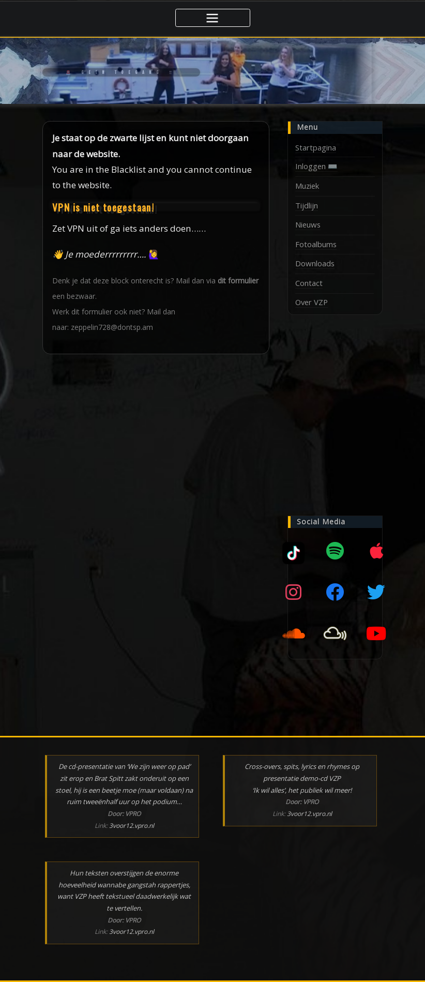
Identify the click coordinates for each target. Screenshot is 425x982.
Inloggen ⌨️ (316, 166)
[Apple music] (376, 550)
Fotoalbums (316, 244)
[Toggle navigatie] (212, 18)
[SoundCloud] (294, 633)
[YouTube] (376, 633)
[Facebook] (335, 592)
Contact (309, 283)
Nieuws (308, 224)
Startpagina (315, 147)
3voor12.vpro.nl (131, 825)
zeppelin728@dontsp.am (112, 327)
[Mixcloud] (294, 550)
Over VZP (311, 301)
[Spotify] (335, 550)
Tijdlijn (306, 205)
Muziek (307, 185)
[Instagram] (294, 592)
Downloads (315, 263)
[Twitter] (376, 592)
